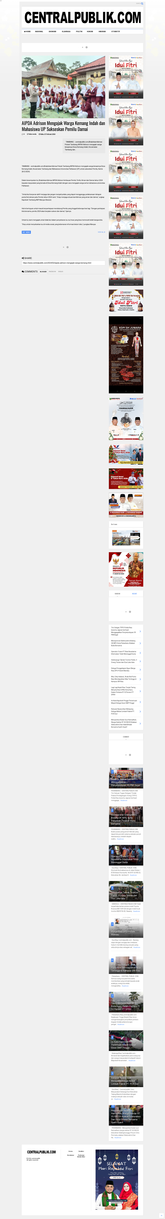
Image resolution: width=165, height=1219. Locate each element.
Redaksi (81, 1151)
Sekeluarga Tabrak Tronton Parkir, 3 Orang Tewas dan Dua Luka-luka (124, 895)
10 (113, 1106)
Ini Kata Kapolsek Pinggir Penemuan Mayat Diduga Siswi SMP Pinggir (123, 1044)
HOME (27, 31)
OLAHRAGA (66, 31)
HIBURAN (102, 31)
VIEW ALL (101, 232)
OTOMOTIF (115, 31)
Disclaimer (70, 1155)
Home (71, 1151)
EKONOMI (52, 31)
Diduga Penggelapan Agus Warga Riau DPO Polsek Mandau (124, 931)
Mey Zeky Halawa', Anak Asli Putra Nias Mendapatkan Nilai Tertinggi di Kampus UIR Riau (126, 967)
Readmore (124, 800)
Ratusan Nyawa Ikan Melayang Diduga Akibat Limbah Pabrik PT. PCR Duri (125, 1081)
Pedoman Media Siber (81, 1156)
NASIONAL (39, 31)
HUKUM (90, 31)
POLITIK (79, 31)
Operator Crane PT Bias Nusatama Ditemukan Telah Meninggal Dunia (125, 859)
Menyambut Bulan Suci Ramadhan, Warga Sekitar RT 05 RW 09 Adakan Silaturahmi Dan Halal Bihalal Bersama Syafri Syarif (126, 1116)
